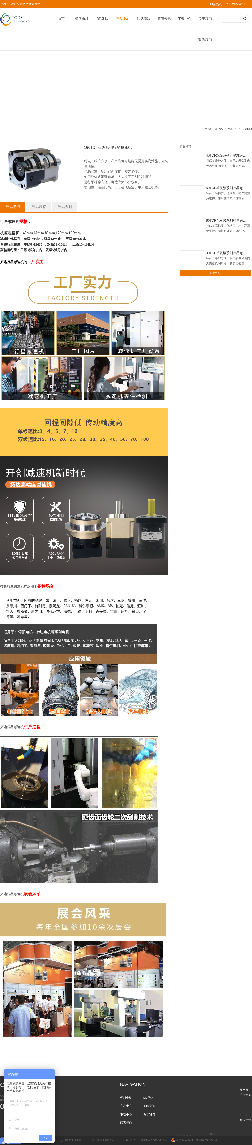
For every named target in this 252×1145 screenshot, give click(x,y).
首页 (61, 19)
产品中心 (123, 19)
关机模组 (247, 128)
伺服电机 (82, 19)
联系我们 (205, 40)
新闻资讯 (164, 19)
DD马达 (102, 19)
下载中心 (184, 19)
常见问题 (143, 19)
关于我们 (205, 19)
